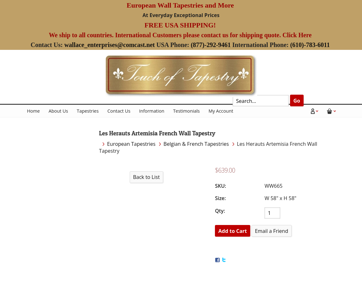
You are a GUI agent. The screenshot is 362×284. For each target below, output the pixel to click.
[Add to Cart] (232, 231)
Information (151, 111)
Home (33, 111)
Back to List (146, 177)
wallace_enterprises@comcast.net (109, 44)
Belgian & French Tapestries (196, 143)
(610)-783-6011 (310, 44)
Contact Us (118, 111)
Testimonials (186, 111)
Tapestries (87, 111)
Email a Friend (271, 231)
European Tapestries (131, 143)
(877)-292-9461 (211, 44)
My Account (221, 111)
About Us (58, 111)
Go (296, 100)
